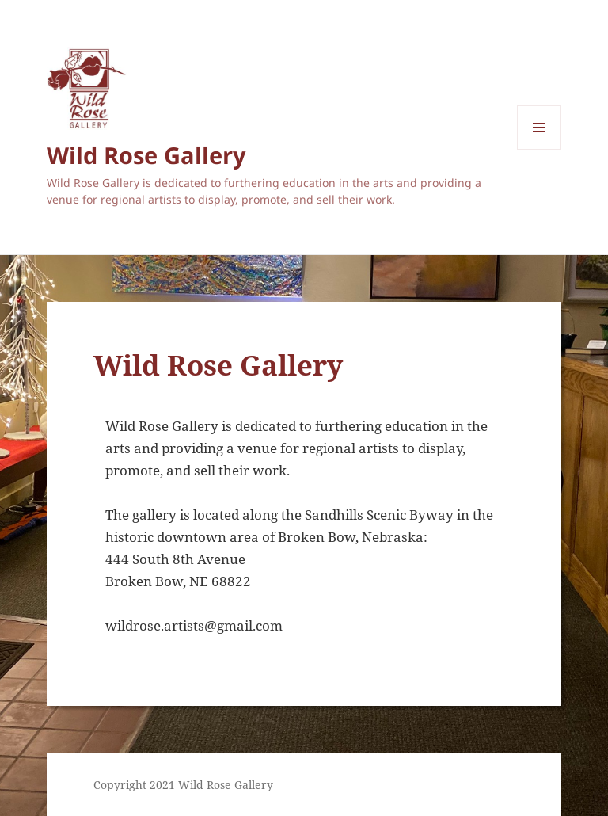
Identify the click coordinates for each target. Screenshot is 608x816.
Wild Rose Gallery (146, 154)
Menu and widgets (539, 149)
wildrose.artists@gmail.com (194, 625)
